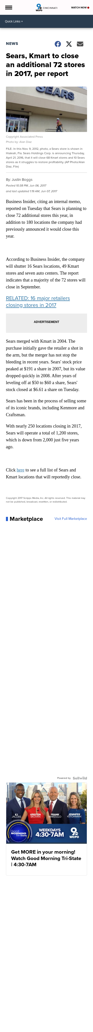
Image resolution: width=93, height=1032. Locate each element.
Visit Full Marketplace (71, 519)
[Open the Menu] (8, 7)
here (20, 470)
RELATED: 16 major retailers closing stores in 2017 (38, 301)
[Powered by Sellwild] (80, 778)
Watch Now (80, 7)
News (12, 43)
